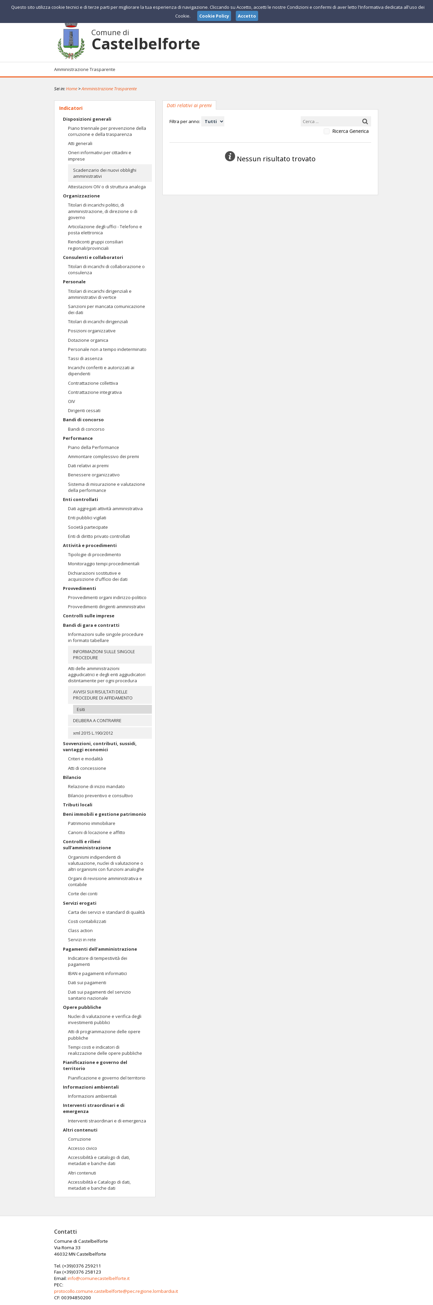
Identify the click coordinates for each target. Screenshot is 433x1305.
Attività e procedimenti (90, 545)
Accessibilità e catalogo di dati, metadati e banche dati (99, 1160)
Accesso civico (82, 1148)
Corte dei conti (82, 894)
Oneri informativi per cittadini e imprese (99, 155)
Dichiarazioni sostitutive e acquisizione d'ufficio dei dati (98, 576)
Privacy (337, 1299)
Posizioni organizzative (92, 331)
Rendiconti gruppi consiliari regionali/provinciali (95, 245)
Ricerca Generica (350, 131)
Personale (74, 282)
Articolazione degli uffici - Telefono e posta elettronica (105, 229)
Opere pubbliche (82, 1007)
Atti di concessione (87, 768)
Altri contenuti (80, 1130)
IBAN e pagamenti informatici (97, 973)
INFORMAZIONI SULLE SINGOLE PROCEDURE (104, 654)
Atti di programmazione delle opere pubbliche (104, 1034)
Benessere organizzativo (94, 475)
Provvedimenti (79, 588)
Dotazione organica (88, 340)
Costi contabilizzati (87, 921)
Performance (78, 438)
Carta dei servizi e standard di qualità (106, 912)
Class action (80, 930)
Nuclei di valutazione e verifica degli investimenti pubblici (104, 1019)
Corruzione (79, 1139)
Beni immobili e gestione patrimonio (104, 814)
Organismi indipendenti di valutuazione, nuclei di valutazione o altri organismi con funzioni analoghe (106, 863)
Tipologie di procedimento (94, 554)
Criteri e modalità (85, 759)
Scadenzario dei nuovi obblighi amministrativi (104, 173)
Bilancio (72, 777)
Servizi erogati (79, 903)
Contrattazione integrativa (95, 392)
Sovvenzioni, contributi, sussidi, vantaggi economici (100, 746)
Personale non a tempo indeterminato (107, 349)
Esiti (81, 709)
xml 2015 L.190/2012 (93, 733)
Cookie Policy (364, 1299)
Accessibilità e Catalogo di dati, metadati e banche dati (99, 1185)
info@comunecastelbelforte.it (207, 1254)
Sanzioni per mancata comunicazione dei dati (106, 309)
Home (71, 89)
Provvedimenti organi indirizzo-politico (107, 597)
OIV (71, 401)
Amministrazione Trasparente (84, 69)
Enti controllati (80, 499)
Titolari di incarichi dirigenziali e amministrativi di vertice (100, 294)
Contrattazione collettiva (93, 383)
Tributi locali (77, 805)
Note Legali (312, 1299)
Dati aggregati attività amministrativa (105, 508)
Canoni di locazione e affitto (96, 832)
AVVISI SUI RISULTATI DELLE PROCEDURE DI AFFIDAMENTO (103, 695)
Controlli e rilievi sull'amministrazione (87, 844)
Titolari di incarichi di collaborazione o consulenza (106, 269)
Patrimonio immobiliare (91, 823)
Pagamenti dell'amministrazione (100, 949)
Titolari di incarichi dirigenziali (98, 321)
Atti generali (80, 143)
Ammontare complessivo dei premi (103, 456)
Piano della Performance (93, 447)
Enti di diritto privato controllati (99, 536)
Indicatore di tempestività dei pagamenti (97, 961)
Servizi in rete (82, 939)
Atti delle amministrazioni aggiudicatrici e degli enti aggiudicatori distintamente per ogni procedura (106, 674)
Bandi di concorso (83, 420)
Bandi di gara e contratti (91, 625)
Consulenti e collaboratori (93, 257)
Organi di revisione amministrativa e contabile (105, 881)
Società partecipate (88, 527)
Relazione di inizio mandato (96, 786)
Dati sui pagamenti (87, 982)
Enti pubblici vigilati (87, 518)
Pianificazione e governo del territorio (95, 1065)
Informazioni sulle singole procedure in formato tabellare (105, 637)
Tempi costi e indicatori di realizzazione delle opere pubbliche (105, 1050)
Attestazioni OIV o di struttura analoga (107, 187)
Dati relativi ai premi (88, 465)
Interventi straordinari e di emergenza (93, 1108)
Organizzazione (81, 196)
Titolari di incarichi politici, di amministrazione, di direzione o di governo (102, 211)
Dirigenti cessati (84, 410)
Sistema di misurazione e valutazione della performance (106, 487)
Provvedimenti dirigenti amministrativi (106, 606)
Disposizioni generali (87, 119)
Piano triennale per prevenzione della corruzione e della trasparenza (107, 131)
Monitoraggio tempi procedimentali (103, 564)
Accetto (247, 16)
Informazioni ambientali (91, 1087)
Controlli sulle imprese (88, 616)
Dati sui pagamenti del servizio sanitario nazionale (99, 995)
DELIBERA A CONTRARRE (97, 720)
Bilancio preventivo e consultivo (100, 795)
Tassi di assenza (85, 358)
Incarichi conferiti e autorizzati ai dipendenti (101, 370)
